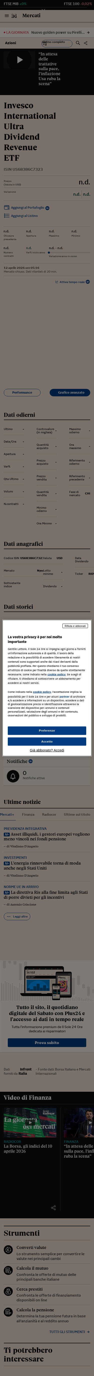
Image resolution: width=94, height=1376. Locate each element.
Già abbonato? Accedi (47, 750)
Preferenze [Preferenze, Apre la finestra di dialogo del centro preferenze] (47, 730)
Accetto (47, 741)
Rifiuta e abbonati (75, 625)
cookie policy (56, 674)
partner (64, 696)
